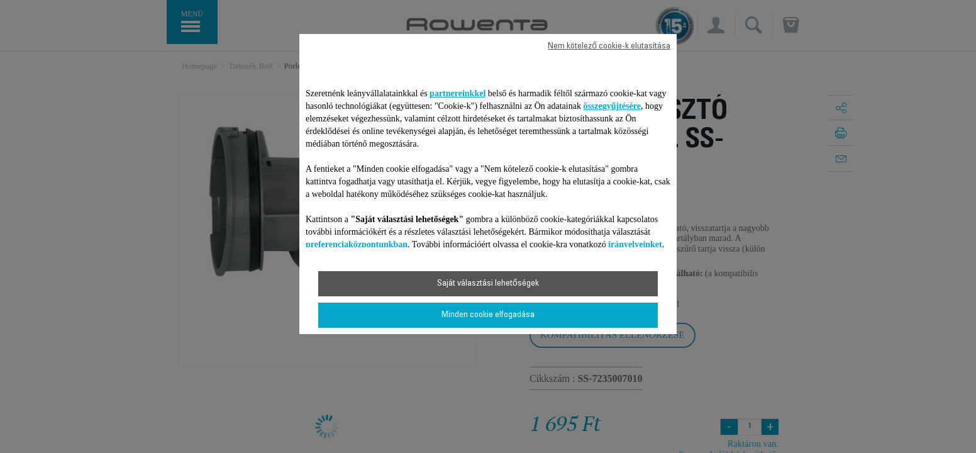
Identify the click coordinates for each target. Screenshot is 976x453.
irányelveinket (635, 244)
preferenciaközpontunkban (357, 244)
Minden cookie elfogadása (488, 315)
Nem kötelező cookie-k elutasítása (609, 46)
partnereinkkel (457, 93)
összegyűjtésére (612, 106)
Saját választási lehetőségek (488, 283)
